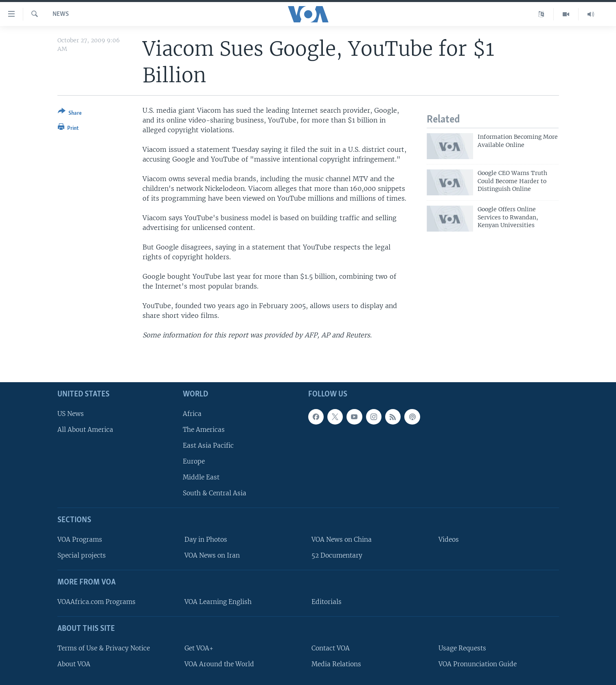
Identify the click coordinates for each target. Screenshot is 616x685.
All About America (85, 429)
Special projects (81, 555)
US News (70, 413)
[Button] (70, 113)
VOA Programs (79, 539)
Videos (448, 539)
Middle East (201, 477)
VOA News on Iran (212, 555)
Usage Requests (462, 648)
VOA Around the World (219, 663)
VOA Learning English (218, 602)
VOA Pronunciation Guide (477, 663)
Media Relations (336, 663)
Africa (192, 413)
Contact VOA (330, 648)
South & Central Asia (214, 493)
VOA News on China (341, 539)
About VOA (73, 663)
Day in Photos (205, 539)
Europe (194, 461)
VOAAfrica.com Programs (96, 602)
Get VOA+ (198, 648)
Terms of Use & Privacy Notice (103, 648)
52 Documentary (336, 555)
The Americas (204, 429)
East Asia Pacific (208, 445)
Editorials (326, 602)
